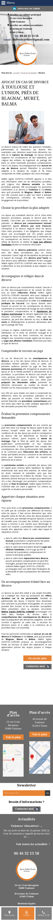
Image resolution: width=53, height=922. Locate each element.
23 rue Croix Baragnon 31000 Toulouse (27, 886)
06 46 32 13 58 (26, 853)
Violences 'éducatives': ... (26, 826)
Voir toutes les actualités (31, 844)
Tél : (26, 36)
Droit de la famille (29, 73)
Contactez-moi (35, 666)
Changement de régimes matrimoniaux (26, 685)
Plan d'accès (9, 915)
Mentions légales (26, 903)
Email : (26, 39)
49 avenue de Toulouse (21, 30)
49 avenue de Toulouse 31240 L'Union (26, 895)
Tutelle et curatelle (26, 695)
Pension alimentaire (26, 690)
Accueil (16, 73)
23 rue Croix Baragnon (21, 20)
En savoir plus (37, 658)
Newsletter (26, 785)
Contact (26, 915)
